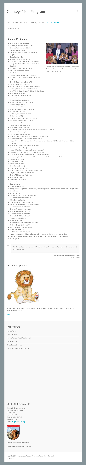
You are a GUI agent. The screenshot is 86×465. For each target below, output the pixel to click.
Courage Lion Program (26, 11)
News (26, 23)
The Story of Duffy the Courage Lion (18, 348)
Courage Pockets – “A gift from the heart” (19, 338)
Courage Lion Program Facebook (74, 11)
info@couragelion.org (18, 422)
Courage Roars (11, 331)
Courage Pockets (12, 341)
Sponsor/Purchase (37, 23)
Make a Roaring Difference (15, 345)
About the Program (14, 23)
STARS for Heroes (12, 335)
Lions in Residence (53, 23)
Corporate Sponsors (15, 29)
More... (9, 314)
